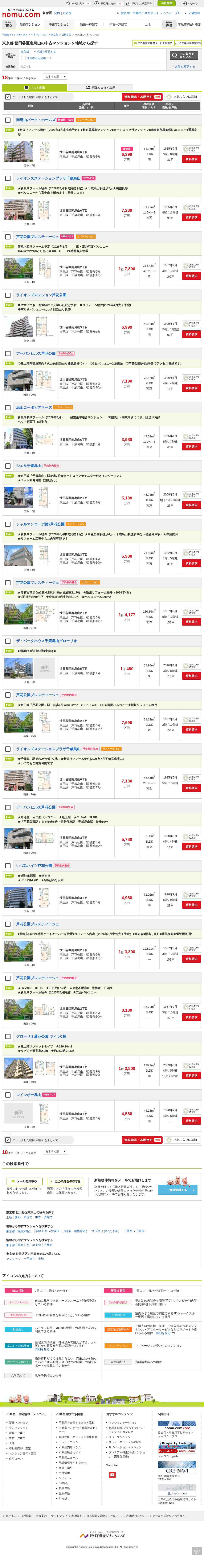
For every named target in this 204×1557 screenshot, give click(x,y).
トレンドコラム (68, 1442)
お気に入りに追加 (182, 97)
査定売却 (188, 24)
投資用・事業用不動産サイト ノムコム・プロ (175, 1434)
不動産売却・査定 (20, 1448)
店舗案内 (41, 1515)
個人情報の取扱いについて (103, 1515)
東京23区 (24, 1231)
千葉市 (139, 1231)
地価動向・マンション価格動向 (78, 1437)
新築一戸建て (89, 24)
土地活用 (64, 1472)
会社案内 (10, 1515)
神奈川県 (42, 1231)
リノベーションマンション (125, 1447)
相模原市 (80, 1231)
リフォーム (66, 1477)
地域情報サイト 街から (73, 1462)
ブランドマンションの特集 (125, 1442)
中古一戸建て (118, 24)
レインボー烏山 (28, 1095)
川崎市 (66, 1231)
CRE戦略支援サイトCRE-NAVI (170, 1477)
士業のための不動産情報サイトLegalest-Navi (177, 1501)
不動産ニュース (68, 1457)
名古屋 (67, 13)
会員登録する (177, 1190)
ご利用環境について (136, 1515)
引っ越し (64, 1498)
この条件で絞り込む (184, 55)
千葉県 (128, 1231)
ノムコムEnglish (168, 1456)
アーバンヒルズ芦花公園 (36, 354)
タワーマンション (120, 1437)
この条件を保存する (188, 43)
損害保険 (64, 1488)
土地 (148, 24)
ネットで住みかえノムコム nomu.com (21, 13)
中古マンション (59, 24)
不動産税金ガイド (70, 1452)
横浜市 (54, 1231)
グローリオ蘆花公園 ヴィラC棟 (41, 1036)
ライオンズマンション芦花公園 (41, 295)
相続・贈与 (66, 1467)
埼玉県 (95, 1231)
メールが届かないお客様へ (168, 1515)
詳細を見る (163, 1333)
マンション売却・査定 (22, 1453)
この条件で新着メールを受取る (152, 43)
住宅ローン (16, 1458)
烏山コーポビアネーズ (34, 408)
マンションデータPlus (122, 1422)
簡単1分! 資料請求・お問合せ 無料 (142, 97)
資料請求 (191, 159)
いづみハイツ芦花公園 (34, 866)
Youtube (112, 1475)
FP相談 (63, 1483)
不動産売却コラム (70, 1447)
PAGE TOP (197, 1551)
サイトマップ (59, 1515)
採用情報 (26, 1515)
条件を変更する (185, 66)
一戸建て (29, 1258)
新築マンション (29, 24)
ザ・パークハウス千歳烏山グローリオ (46, 641)
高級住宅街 (121, 1456)
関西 (57, 13)
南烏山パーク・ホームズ (36, 120)
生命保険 (64, 1493)
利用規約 (77, 1515)
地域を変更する (46, 51)
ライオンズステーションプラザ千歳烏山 (48, 178)
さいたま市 (110, 1231)
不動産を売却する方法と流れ (76, 1422)
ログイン (191, 3)
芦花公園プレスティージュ (37, 237)
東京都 (25, 51)
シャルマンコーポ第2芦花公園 (40, 524)
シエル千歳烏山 (28, 466)
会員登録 (166, 3)
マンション (13, 1258)
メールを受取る (25, 1181)
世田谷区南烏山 (36, 58)
